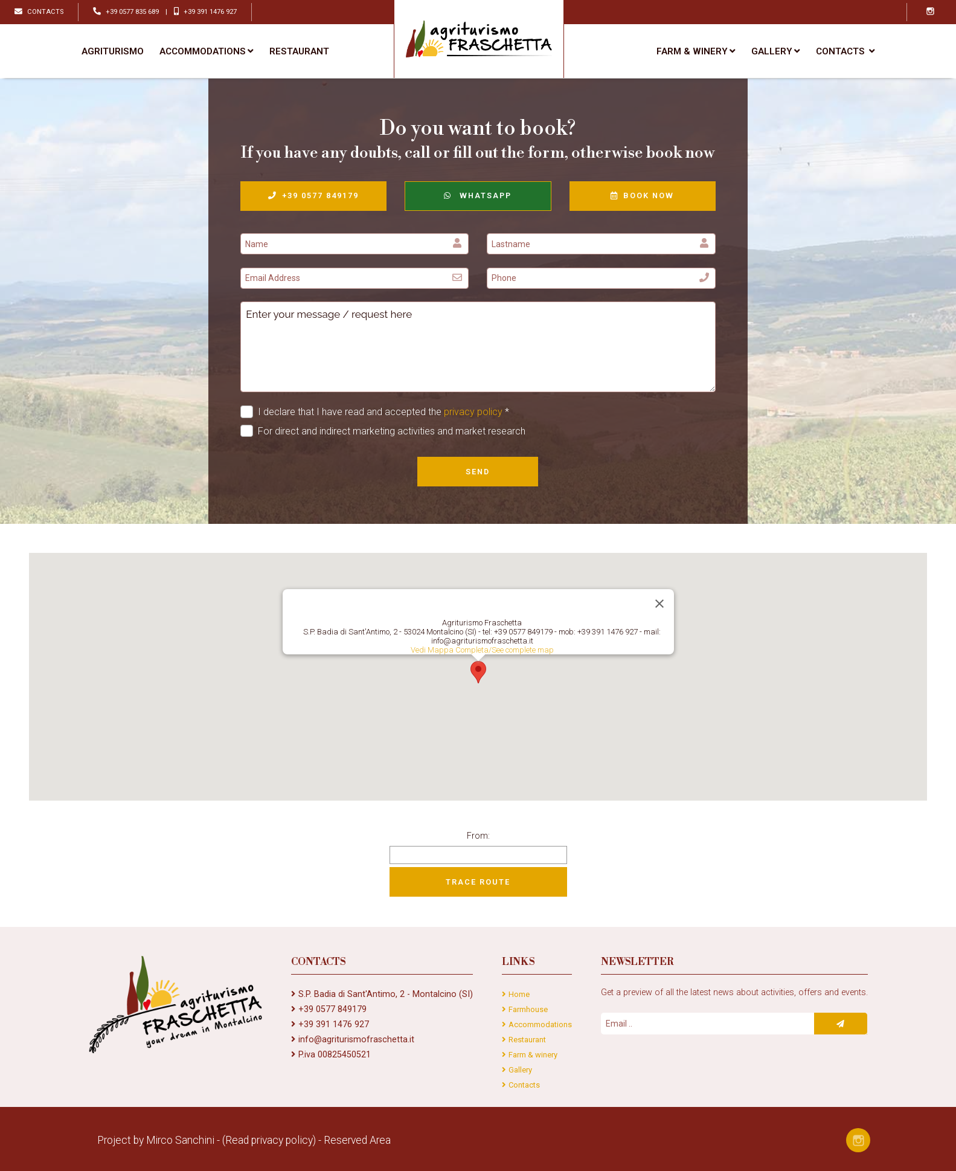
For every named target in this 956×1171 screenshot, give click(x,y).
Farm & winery (696, 51)
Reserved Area (357, 1140)
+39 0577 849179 (313, 195)
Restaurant (299, 51)
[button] (478, 672)
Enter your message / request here (478, 347)
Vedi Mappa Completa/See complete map (481, 649)
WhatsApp (478, 195)
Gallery (775, 51)
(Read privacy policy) (269, 1140)
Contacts (524, 1084)
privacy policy (473, 412)
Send (478, 471)
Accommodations (206, 51)
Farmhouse (528, 1009)
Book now (642, 195)
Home (519, 994)
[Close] (659, 603)
